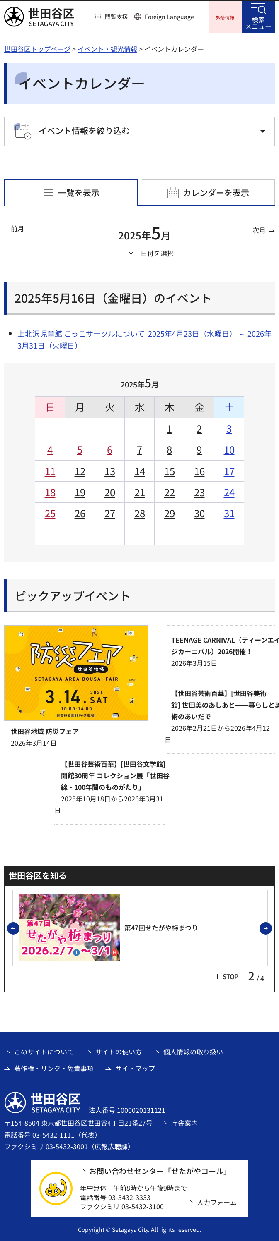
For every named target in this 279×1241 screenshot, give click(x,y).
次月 (259, 229)
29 (169, 512)
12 (80, 469)
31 (229, 512)
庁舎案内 (184, 1121)
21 (139, 490)
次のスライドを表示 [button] (271, 927)
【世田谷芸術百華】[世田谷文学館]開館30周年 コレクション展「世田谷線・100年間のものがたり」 (115, 774)
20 (109, 490)
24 (229, 490)
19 (80, 490)
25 (50, 512)
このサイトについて (44, 1050)
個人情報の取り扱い (193, 1050)
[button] (111, 17)
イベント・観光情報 (107, 48)
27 (109, 512)
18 (50, 490)
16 (199, 469)
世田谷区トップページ (37, 48)
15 (169, 469)
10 (229, 448)
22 (169, 490)
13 (109, 469)
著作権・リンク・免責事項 (54, 1066)
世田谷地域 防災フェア (45, 730)
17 (229, 469)
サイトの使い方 (118, 1050)
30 (199, 512)
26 (80, 512)
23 (199, 490)
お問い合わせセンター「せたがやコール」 (160, 1169)
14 (139, 469)
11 (50, 469)
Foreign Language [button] (169, 16)
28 (139, 512)
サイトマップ (135, 1066)
